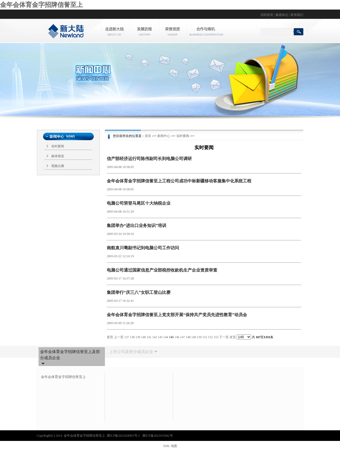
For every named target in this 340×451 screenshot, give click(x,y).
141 (149, 337)
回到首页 (267, 15)
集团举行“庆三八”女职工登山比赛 (139, 292)
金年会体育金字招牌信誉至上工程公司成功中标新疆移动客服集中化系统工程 (179, 181)
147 (182, 337)
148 (188, 337)
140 (143, 337)
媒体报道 (57, 156)
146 (177, 337)
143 (160, 337)
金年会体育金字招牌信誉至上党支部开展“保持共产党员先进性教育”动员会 (177, 314)
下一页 (224, 337)
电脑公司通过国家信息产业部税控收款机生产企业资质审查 (162, 270)
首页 (148, 136)
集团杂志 (281, 15)
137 (126, 337)
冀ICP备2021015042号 (157, 435)
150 (199, 337)
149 (193, 337)
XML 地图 (170, 446)
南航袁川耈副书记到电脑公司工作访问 (143, 248)
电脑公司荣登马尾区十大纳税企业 (139, 203)
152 (210, 337)
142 (154, 337)
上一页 (119, 337)
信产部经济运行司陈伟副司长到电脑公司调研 (149, 158)
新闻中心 (163, 136)
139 (137, 337)
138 (132, 337)
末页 (233, 337)
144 (165, 337)
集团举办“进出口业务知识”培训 (136, 225)
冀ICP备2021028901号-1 (124, 435)
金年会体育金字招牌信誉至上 (41, 4)
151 (204, 337)
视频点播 (57, 166)
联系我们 (297, 15)
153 (216, 337)
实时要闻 (57, 146)
